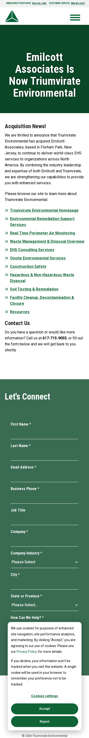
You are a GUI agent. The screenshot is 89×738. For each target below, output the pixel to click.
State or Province (26, 596)
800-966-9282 (40, 3)
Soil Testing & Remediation (34, 289)
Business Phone (25, 488)
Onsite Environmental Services (38, 258)
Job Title (18, 510)
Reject (44, 721)
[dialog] (44, 676)
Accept (44, 709)
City (15, 574)
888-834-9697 (77, 3)
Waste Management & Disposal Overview (47, 241)
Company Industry (26, 553)
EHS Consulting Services (32, 250)
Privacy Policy (27, 652)
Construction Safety (28, 266)
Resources (20, 312)
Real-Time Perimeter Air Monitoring (42, 233)
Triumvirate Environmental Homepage (44, 210)
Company (19, 531)
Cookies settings (44, 696)
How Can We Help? (27, 617)
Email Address (23, 467)
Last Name (21, 445)
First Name (21, 424)
